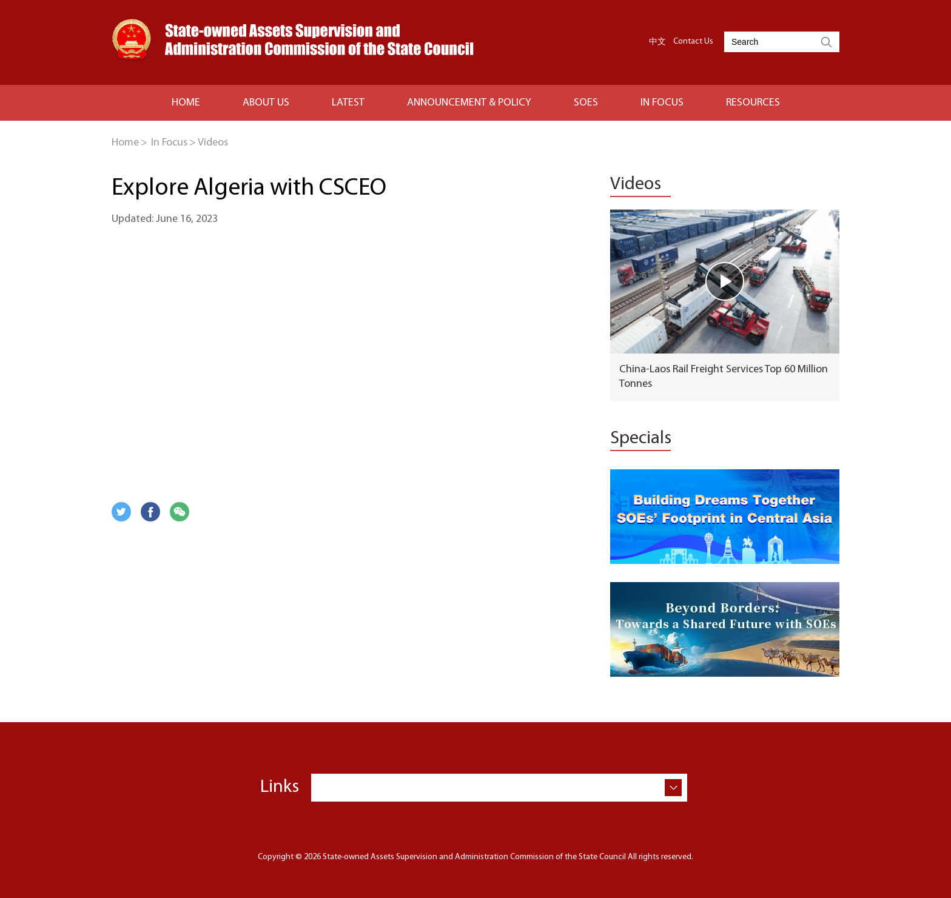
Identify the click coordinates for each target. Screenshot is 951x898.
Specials (640, 438)
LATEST (348, 103)
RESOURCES (753, 103)
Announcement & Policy (469, 103)
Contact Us (693, 41)
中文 (657, 41)
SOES (586, 103)
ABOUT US (266, 103)
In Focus (169, 143)
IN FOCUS (662, 103)
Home (125, 143)
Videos (213, 143)
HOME (186, 103)
